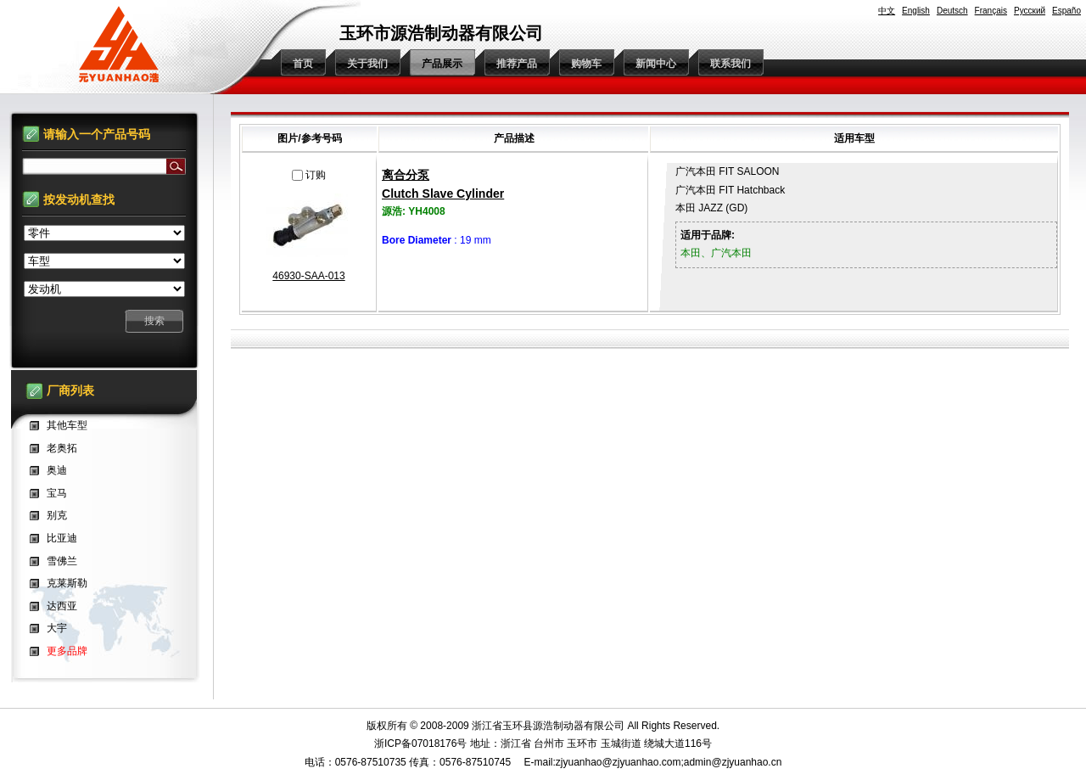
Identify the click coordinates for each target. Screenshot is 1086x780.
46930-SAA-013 (308, 276)
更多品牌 (67, 651)
